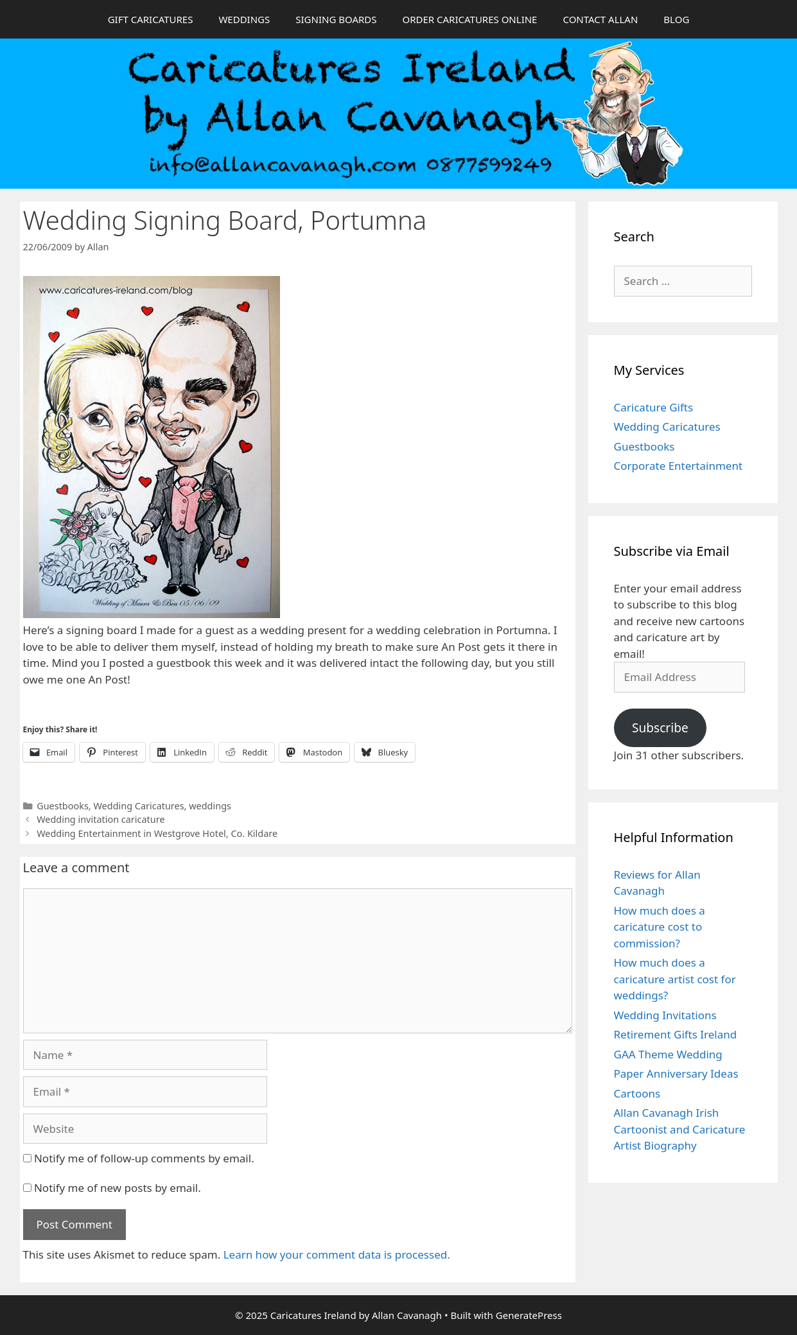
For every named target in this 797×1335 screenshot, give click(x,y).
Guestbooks (63, 806)
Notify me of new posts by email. (117, 1187)
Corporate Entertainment (678, 465)
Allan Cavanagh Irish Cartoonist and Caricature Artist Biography (680, 1129)
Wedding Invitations (665, 1015)
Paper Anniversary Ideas (676, 1073)
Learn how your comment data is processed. (336, 1254)
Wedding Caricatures (138, 806)
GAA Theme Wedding (668, 1054)
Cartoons (637, 1093)
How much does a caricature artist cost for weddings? (675, 979)
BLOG (676, 19)
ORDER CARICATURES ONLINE (469, 19)
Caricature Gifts (654, 407)
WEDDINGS (244, 19)
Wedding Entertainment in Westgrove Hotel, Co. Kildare (157, 833)
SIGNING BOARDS (335, 19)
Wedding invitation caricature (100, 819)
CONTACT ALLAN (600, 19)
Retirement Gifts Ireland (675, 1034)
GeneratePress (529, 1315)
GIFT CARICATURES (150, 19)
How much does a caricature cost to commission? (659, 927)
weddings (210, 806)
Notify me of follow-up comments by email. (144, 1158)
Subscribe (660, 727)
